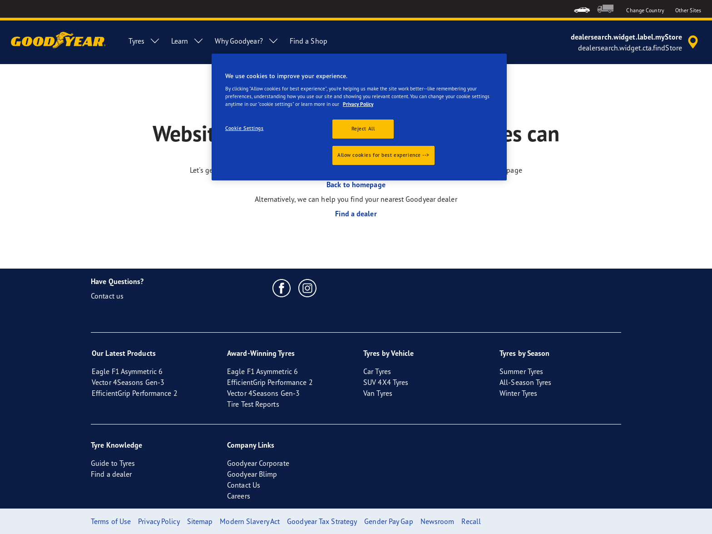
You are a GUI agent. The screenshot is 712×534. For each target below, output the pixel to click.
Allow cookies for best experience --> (383, 155)
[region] (359, 117)
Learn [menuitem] (187, 40)
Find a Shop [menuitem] (308, 40)
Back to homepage (356, 184)
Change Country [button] (645, 10)
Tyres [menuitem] (144, 40)
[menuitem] (582, 9)
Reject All (363, 128)
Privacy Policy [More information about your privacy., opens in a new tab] (358, 104)
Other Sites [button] (688, 10)
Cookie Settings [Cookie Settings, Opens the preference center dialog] (244, 128)
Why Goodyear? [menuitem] (246, 40)
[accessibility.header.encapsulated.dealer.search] (636, 42)
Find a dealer (355, 213)
